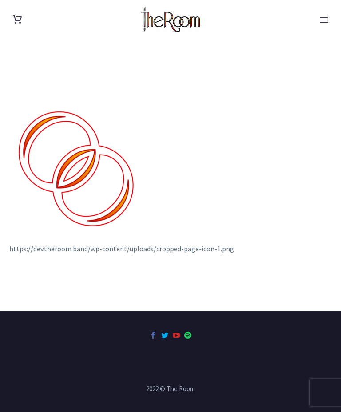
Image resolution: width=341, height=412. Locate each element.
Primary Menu (324, 20)
